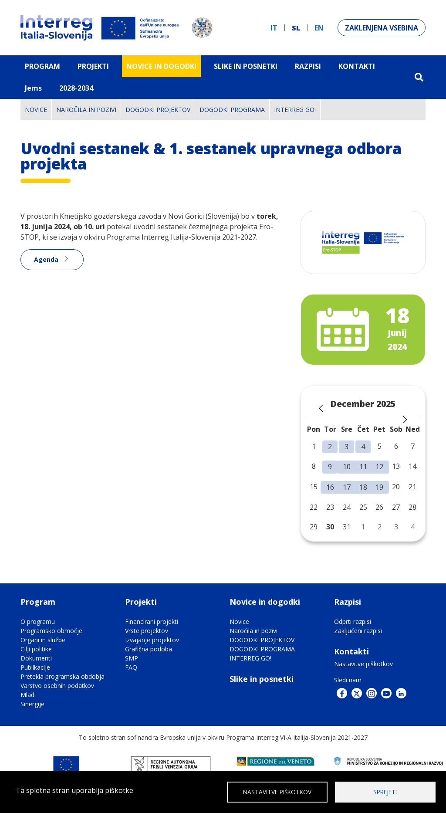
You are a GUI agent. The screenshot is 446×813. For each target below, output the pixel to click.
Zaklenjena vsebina (381, 28)
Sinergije (32, 704)
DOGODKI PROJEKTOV (157, 109)
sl (296, 27)
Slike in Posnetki (245, 66)
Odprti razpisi (352, 621)
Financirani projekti (151, 621)
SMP (131, 658)
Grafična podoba (148, 649)
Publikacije (35, 667)
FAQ (131, 667)
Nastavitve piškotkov (363, 664)
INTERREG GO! (295, 109)
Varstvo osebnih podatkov (57, 685)
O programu (37, 621)
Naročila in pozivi (86, 109)
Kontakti (356, 66)
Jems (33, 88)
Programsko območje (51, 631)
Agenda (46, 259)
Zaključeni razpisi (358, 631)
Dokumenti (36, 658)
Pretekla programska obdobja (62, 676)
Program (42, 66)
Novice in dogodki (161, 66)
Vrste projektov (146, 631)
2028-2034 (76, 88)
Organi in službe (42, 640)
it (273, 27)
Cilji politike (36, 649)
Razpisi (308, 66)
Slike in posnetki (262, 679)
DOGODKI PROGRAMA (232, 109)
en (319, 27)
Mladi (28, 695)
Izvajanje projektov (152, 640)
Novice (36, 109)
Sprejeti (385, 791)
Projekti (93, 66)
